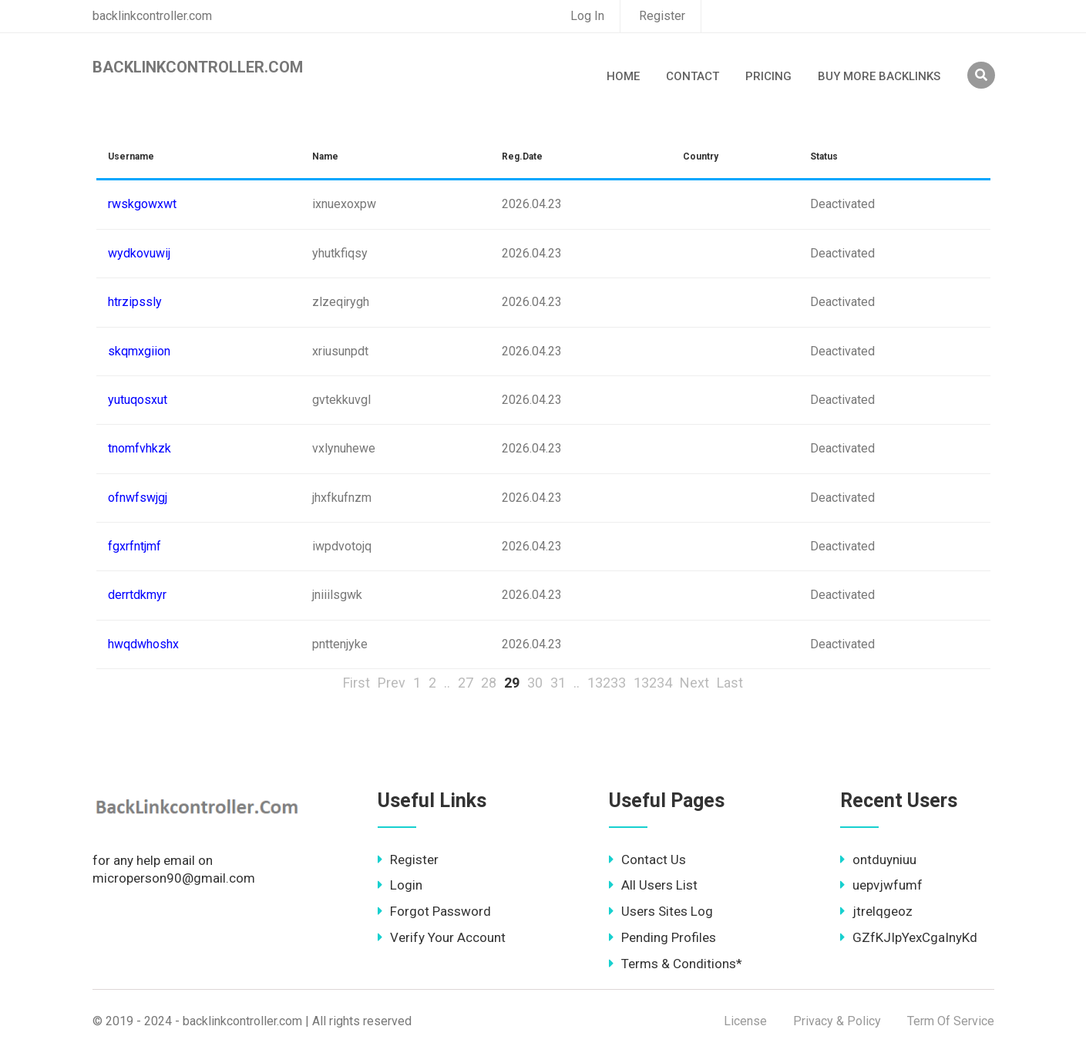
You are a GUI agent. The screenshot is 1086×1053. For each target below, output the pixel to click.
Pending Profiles (662, 937)
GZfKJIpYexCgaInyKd (908, 937)
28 (488, 683)
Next (694, 683)
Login (400, 885)
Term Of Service (950, 1021)
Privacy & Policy (837, 1021)
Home (623, 76)
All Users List (653, 885)
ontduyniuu (878, 859)
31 (558, 683)
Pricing (768, 76)
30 (535, 683)
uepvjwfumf (881, 885)
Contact (692, 76)
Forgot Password (434, 911)
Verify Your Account (442, 937)
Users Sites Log (661, 911)
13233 (606, 683)
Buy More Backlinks (879, 76)
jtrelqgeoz (876, 911)
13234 (653, 683)
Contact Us (647, 859)
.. (447, 683)
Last (730, 683)
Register (662, 15)
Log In (587, 15)
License (745, 1021)
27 (465, 683)
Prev (391, 683)
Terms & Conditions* (675, 963)
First (356, 683)
